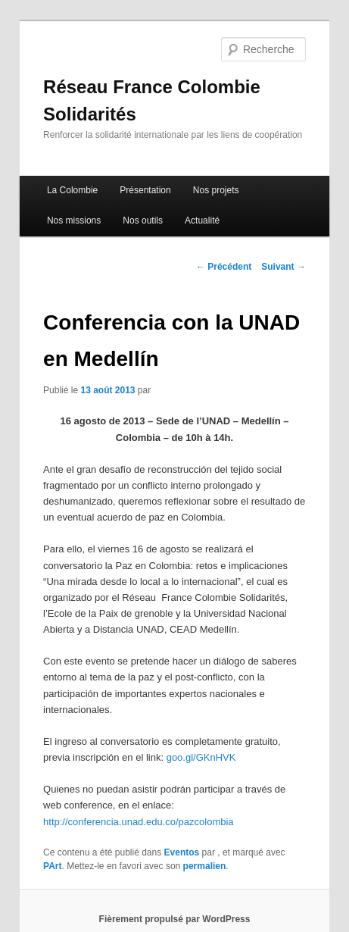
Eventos (182, 852)
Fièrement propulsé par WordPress (175, 919)
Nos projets (216, 190)
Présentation (145, 190)
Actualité (202, 220)
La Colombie (72, 190)
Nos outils (143, 220)
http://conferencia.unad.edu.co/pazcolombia (138, 821)
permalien (204, 866)
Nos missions (74, 220)
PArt (52, 866)
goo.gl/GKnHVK (201, 757)
